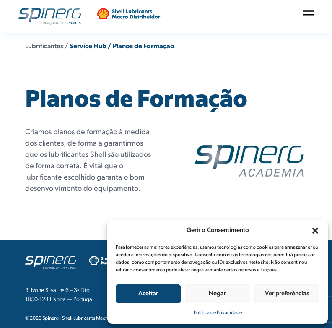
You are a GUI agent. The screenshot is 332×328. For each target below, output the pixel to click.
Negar (217, 294)
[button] (315, 230)
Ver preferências (287, 294)
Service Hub (88, 46)
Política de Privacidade (218, 312)
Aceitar (148, 294)
